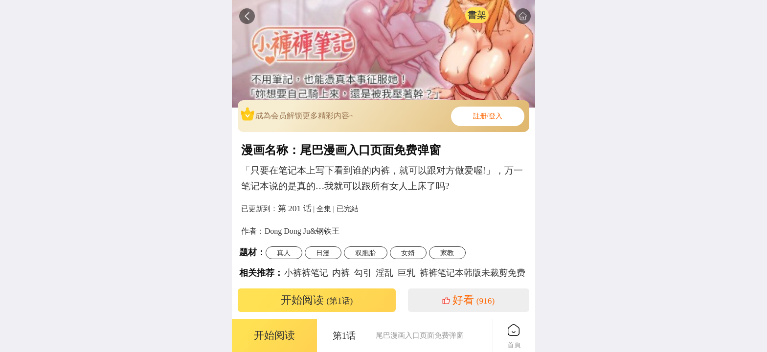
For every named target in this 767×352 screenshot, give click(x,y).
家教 (447, 253)
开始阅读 (317, 300)
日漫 (323, 253)
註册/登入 (487, 116)
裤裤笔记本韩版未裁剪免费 (472, 273)
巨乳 (406, 273)
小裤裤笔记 (306, 273)
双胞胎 (365, 253)
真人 (284, 253)
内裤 (341, 273)
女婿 (408, 253)
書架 (477, 15)
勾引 (363, 273)
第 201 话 (295, 208)
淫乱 (384, 273)
